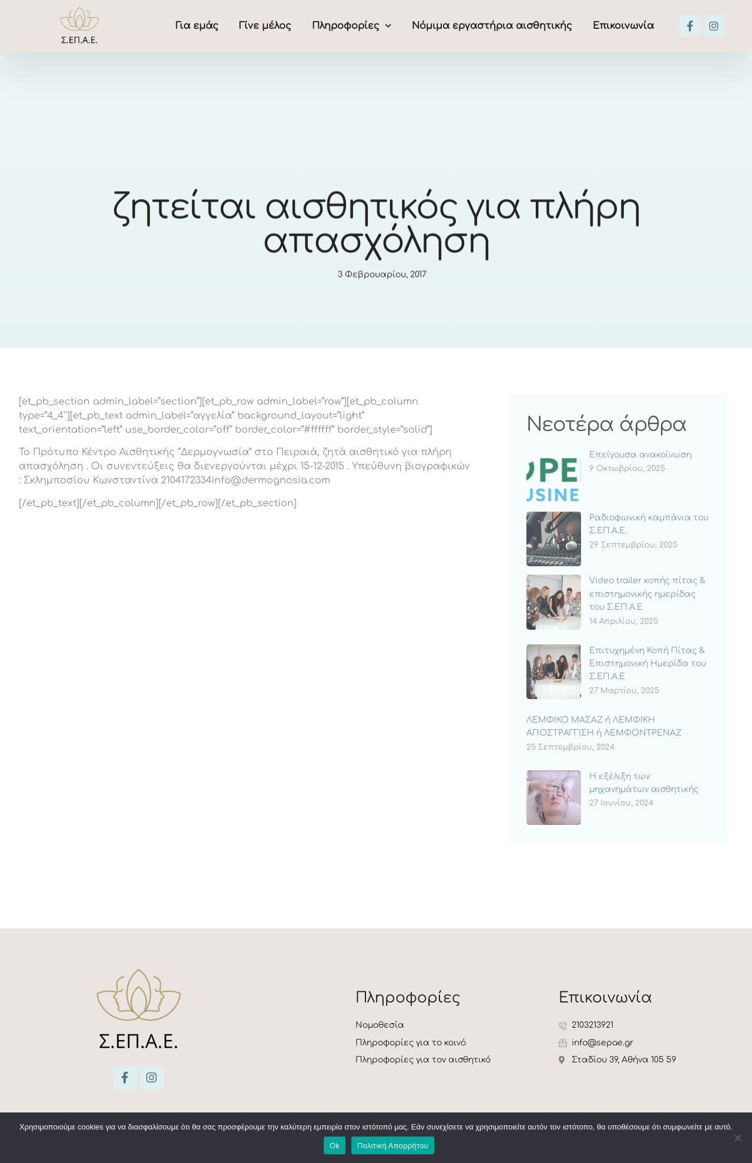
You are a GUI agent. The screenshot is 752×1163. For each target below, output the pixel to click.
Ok (335, 1145)
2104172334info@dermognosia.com (245, 480)
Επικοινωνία (623, 26)
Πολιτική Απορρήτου (392, 1145)
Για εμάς (197, 26)
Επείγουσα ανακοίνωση (640, 454)
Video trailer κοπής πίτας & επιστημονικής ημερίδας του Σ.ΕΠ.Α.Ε (647, 593)
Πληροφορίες (351, 25)
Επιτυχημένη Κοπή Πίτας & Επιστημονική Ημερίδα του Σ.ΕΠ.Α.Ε (647, 663)
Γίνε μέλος (265, 26)
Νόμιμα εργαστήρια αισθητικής (492, 26)
